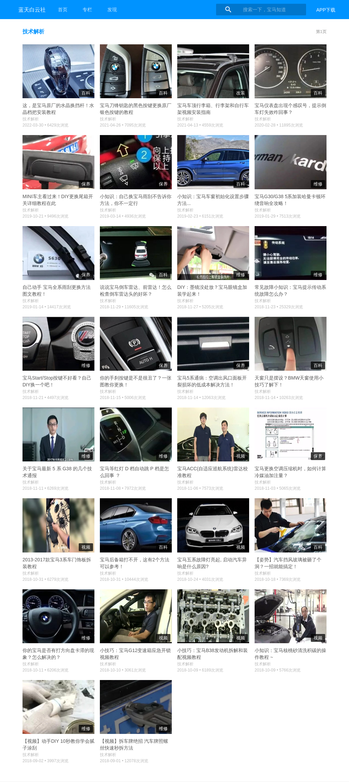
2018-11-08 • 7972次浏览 (123, 488)
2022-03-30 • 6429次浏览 (45, 125)
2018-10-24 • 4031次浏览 (200, 579)
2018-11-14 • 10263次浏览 (279, 397)
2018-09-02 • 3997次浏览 (45, 760)
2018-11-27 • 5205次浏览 (200, 307)
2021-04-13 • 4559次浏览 (200, 125)
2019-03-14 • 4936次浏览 (123, 216)
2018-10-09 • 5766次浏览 (278, 670)
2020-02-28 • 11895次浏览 (279, 125)
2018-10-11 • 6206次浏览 (45, 670)
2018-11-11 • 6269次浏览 (45, 488)
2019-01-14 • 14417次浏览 (46, 307)
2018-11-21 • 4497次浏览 (45, 397)
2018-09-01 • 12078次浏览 (124, 760)
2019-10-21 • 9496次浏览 (45, 216)
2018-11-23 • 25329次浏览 (279, 307)
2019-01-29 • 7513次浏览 (278, 216)
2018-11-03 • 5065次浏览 (278, 488)
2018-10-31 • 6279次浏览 (45, 579)
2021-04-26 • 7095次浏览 (123, 125)
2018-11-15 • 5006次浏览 (123, 397)
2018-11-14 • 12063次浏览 (201, 397)
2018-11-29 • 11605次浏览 (124, 307)
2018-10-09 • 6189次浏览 (200, 670)
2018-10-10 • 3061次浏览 (123, 670)
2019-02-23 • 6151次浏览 (200, 216)
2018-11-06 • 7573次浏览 (200, 488)
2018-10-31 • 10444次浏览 (124, 579)
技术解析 (30, 119)
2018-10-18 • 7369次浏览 (278, 579)
